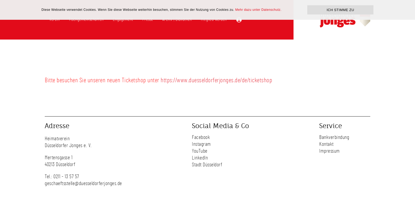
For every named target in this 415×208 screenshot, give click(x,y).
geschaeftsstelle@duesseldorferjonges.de (83, 183)
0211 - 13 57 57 (66, 176)
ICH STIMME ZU (340, 10)
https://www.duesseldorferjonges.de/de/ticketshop (216, 80)
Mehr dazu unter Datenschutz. (258, 10)
